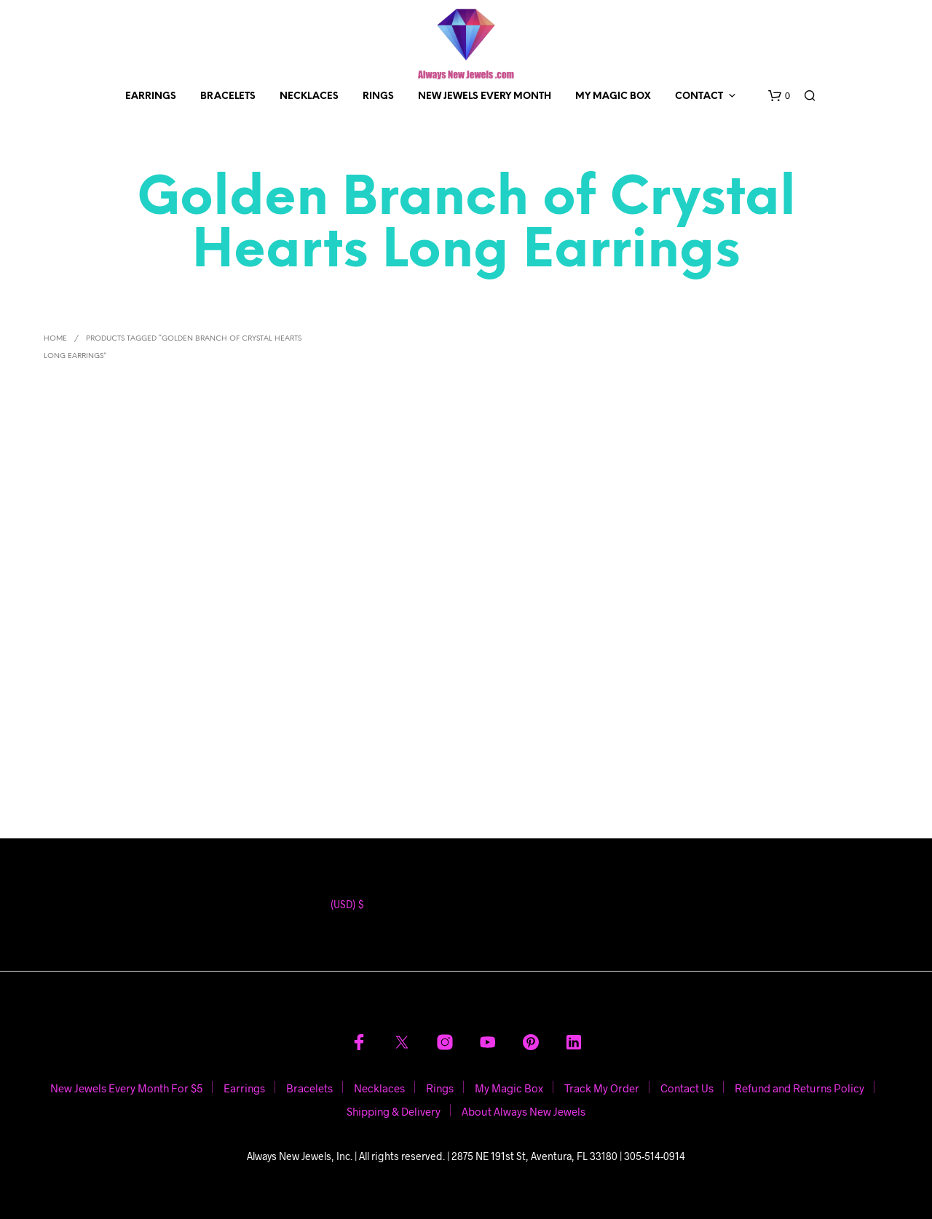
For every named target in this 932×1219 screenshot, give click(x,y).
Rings (378, 96)
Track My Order (601, 1088)
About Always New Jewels (523, 1111)
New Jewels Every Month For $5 (126, 1088)
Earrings (150, 96)
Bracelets (228, 96)
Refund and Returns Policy (799, 1088)
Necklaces (309, 96)
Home (55, 339)
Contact (699, 96)
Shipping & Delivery (394, 1111)
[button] (779, 96)
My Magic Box (613, 96)
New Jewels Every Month (484, 96)
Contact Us (687, 1088)
